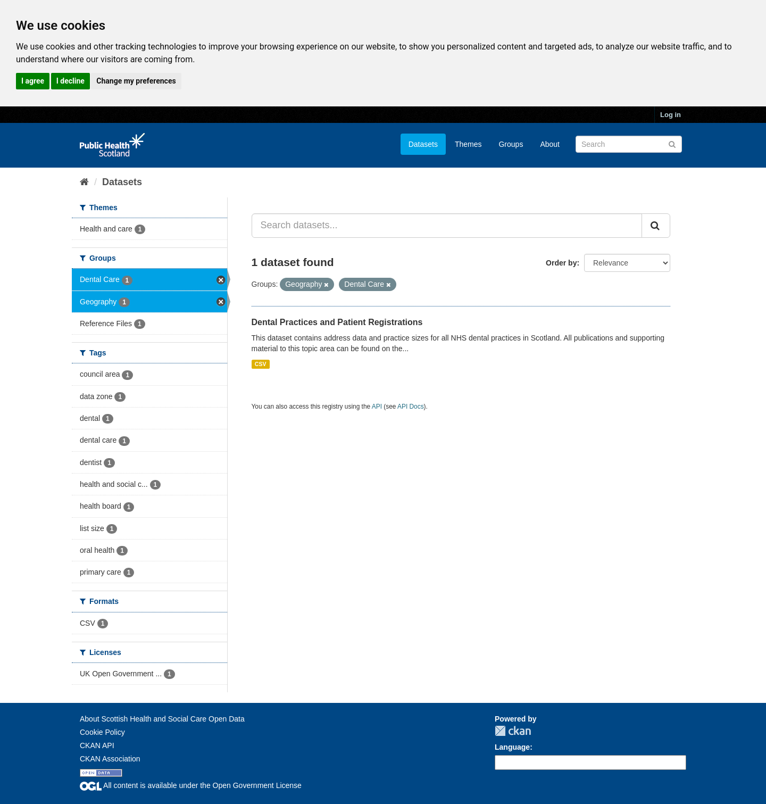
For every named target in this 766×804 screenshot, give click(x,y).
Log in (670, 115)
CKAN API (97, 745)
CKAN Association (110, 759)
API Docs (410, 406)
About (550, 144)
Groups (510, 144)
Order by (561, 263)
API (377, 406)
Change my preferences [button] (136, 81)
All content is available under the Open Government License (191, 785)
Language (512, 747)
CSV (261, 364)
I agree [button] (32, 81)
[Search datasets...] (447, 225)
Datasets (423, 144)
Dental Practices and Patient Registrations (337, 322)
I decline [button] (70, 81)
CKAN (513, 730)
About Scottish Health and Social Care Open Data (162, 719)
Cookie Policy (102, 732)
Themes (468, 144)
